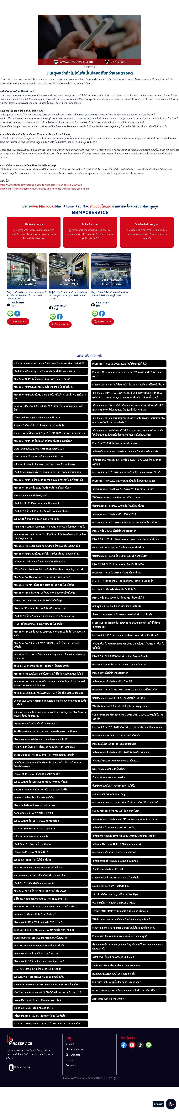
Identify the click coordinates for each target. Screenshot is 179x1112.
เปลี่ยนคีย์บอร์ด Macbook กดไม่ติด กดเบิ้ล (113, 828)
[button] (18, 321)
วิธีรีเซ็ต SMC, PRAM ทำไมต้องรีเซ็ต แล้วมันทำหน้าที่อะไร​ (120, 911)
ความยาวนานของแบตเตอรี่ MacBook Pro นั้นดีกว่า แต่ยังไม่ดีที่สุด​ (124, 991)
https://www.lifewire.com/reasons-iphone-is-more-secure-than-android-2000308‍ (41, 185)
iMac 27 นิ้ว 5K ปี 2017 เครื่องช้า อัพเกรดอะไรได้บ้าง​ (118, 548)
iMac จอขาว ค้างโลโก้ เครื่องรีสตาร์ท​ (110, 673)
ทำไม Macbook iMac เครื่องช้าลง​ (108, 769)
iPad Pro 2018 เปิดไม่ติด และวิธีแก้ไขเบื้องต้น (115, 443)
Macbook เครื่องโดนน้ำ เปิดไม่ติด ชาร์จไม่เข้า (114, 853)
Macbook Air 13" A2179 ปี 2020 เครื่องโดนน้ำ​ (116, 736)
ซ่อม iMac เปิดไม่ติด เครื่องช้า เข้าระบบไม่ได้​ (113, 786)
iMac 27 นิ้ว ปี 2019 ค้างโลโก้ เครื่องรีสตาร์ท (114, 531)
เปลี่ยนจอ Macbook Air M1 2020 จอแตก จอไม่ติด (117, 844)
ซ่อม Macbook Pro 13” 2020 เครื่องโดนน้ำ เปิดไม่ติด (118, 698)
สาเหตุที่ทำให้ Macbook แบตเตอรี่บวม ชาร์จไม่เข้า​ (116, 606)
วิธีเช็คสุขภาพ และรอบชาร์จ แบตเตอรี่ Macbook (116, 498)
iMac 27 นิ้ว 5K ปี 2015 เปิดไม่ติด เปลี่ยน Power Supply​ (120, 656)
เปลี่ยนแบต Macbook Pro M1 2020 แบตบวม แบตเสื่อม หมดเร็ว (124, 836)
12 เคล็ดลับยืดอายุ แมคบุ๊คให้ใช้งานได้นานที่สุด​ (115, 894)
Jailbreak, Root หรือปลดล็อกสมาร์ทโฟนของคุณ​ (116, 965)
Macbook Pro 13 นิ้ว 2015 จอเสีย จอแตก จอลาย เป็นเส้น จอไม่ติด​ (125, 523)
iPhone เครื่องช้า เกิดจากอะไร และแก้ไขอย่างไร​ (115, 878)
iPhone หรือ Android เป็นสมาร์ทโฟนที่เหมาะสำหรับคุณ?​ (119, 936)
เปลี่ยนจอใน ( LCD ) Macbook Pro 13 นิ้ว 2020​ (115, 761)
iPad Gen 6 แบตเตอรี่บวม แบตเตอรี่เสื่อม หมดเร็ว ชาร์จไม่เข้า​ (122, 581)
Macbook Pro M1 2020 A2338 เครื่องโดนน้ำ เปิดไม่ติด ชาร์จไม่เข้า (125, 803)
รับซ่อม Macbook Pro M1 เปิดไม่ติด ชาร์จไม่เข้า (115, 811)
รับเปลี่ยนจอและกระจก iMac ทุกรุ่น (109, 794)
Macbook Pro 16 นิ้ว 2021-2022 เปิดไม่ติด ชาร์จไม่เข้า (119, 364)
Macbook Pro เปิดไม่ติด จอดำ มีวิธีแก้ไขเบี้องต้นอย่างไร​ (120, 665)
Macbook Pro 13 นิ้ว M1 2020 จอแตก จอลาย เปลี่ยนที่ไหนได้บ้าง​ (124, 690)
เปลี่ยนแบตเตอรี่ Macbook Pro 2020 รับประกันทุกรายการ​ (120, 752)
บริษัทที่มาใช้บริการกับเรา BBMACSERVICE (113, 903)
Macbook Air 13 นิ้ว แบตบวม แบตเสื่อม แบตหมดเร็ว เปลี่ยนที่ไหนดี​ (125, 635)
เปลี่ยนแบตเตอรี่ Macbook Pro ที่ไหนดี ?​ (112, 681)
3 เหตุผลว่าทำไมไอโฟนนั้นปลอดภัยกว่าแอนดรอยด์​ (116, 982)
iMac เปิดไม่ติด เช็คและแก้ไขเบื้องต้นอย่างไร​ (114, 744)
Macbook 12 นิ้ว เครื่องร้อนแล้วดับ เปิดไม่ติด (114, 589)
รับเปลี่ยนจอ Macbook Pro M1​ (107, 869)
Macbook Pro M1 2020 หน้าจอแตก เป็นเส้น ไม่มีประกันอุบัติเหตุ (123, 481)
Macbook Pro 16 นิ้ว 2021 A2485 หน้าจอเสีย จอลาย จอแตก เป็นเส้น (126, 472)
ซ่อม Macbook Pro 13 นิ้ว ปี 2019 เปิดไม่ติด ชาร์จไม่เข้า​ (119, 556)
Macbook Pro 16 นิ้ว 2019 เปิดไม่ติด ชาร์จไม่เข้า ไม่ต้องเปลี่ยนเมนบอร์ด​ (127, 727)
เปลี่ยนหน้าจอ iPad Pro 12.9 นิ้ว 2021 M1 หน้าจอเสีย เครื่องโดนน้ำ (125, 452)
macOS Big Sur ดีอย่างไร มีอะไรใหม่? (110, 886)
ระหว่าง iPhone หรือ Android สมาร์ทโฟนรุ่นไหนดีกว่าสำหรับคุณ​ (123, 928)
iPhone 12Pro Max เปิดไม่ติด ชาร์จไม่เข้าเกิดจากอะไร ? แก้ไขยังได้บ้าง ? (128, 385)
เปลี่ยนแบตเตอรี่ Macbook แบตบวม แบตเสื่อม (115, 861)
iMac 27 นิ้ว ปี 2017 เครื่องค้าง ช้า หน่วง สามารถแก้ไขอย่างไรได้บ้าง (125, 539)
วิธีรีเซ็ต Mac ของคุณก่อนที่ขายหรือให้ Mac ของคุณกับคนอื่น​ (121, 919)
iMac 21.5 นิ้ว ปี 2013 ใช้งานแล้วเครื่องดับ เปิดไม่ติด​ (118, 564)
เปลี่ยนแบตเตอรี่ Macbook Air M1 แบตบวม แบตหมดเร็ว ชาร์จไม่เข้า (125, 819)
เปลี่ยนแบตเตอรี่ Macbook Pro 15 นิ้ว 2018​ (114, 514)
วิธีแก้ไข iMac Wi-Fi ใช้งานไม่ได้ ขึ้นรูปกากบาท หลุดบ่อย (119, 706)
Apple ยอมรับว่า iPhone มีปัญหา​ (108, 999)
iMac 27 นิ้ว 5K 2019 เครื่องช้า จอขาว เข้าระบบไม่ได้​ (118, 598)
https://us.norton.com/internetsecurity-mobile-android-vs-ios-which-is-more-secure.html (44, 189)
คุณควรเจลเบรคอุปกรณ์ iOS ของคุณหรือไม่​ (113, 974)
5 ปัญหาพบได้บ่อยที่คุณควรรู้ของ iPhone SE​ (114, 957)
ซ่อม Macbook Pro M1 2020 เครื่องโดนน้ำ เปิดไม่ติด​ (118, 506)
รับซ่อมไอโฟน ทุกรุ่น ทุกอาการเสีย (108, 777)
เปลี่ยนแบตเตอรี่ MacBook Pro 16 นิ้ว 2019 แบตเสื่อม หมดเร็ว (123, 489)
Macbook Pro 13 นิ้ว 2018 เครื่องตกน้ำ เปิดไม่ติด (116, 573)
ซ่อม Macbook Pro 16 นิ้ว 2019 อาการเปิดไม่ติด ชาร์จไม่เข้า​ (122, 615)
